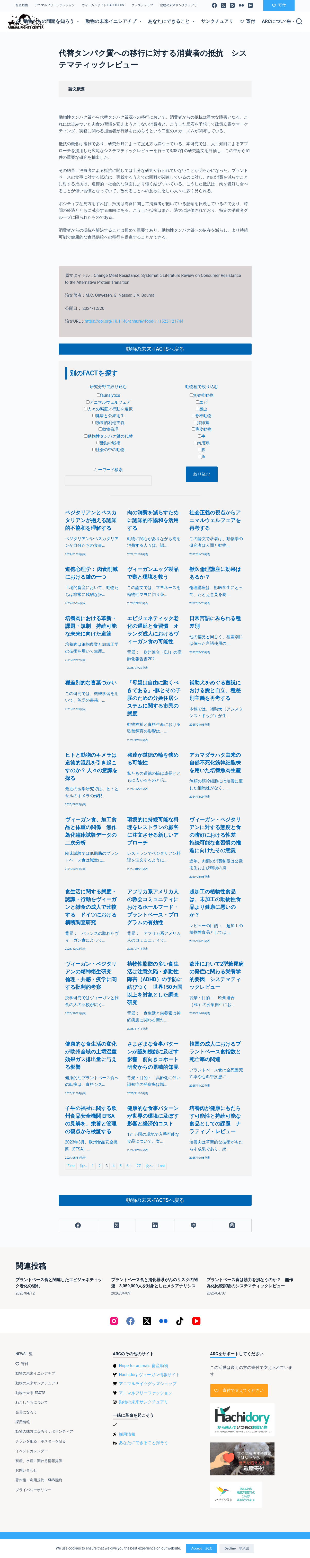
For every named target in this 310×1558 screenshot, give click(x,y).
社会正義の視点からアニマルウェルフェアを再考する (215, 520)
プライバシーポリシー (33, 1490)
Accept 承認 (201, 1548)
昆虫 (201, 409)
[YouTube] (250, 5)
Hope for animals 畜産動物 (143, 1365)
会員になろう (26, 1412)
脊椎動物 (201, 415)
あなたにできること (172, 21)
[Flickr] (241, 5)
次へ (149, 1166)
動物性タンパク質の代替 (108, 436)
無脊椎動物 (202, 395)
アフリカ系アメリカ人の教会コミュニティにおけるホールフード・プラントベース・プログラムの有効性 (153, 907)
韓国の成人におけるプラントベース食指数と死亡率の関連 (215, 1051)
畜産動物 (21, 5)
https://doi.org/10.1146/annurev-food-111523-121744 (134, 321)
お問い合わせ (26, 1470)
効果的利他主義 (108, 422)
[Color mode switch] (289, 21)
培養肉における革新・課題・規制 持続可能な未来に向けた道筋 (91, 626)
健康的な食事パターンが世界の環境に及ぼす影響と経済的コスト (153, 1116)
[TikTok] (180, 1321)
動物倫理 (108, 429)
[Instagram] (232, 5)
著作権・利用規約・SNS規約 (38, 1480)
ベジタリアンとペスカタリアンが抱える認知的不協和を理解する (91, 520)
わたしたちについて (31, 1402)
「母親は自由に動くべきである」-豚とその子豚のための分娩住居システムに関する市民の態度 (154, 698)
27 (139, 1166)
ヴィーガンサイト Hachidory (103, 5)
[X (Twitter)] (223, 5)
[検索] (299, 21)
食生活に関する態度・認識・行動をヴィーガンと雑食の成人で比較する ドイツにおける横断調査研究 (91, 907)
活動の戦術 (108, 443)
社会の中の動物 (108, 449)
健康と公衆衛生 (108, 415)
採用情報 (22, 1422)
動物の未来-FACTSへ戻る (155, 349)
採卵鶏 (201, 422)
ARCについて (279, 21)
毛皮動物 (201, 429)
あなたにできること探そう (143, 1442)
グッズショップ (142, 5)
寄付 (279, 5)
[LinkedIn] (155, 1225)
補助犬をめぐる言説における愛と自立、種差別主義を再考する (215, 690)
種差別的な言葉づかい (91, 683)
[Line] (193, 1225)
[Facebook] (214, 5)
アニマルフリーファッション (55, 5)
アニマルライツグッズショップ (147, 1383)
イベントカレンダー (31, 1451)
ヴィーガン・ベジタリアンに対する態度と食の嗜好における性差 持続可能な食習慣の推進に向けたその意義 (215, 834)
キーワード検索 (108, 469)
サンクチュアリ (217, 21)
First (71, 1166)
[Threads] (232, 1225)
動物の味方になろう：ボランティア (44, 1431)
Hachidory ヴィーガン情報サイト (149, 1374)
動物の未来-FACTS (30, 1393)
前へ (83, 1166)
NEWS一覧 (24, 1354)
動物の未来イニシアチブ (114, 21)
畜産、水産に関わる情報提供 (38, 1461)
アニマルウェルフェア (108, 402)
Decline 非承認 (237, 1548)
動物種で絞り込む (201, 386)
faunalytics (108, 395)
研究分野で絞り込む (108, 386)
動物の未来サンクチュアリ (178, 5)
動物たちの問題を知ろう (48, 21)
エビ (201, 402)
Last (161, 1166)
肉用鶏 (201, 443)
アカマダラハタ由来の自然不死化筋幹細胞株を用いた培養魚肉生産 (215, 762)
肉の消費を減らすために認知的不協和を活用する (153, 520)
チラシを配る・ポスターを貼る (40, 1441)
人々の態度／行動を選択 (108, 409)
